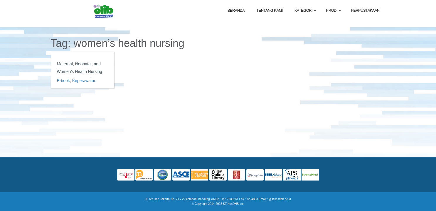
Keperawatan (84, 80)
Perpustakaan (365, 10)
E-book (63, 80)
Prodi (333, 10)
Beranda (236, 10)
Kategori (305, 10)
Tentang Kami (269, 10)
